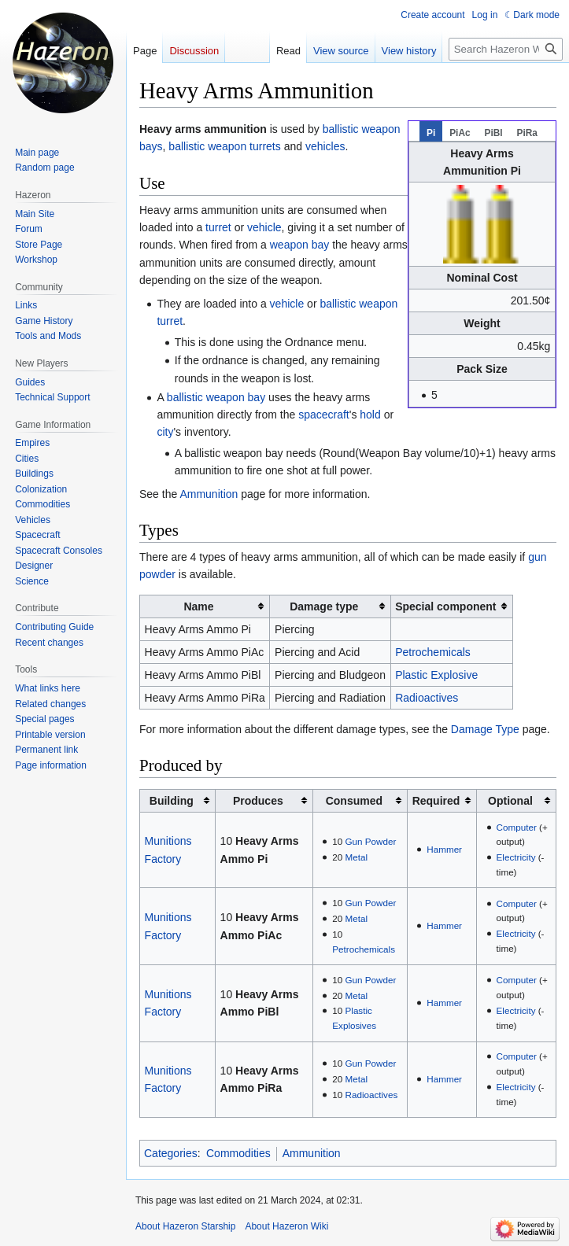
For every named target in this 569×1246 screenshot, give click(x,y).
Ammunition (208, 494)
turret (218, 227)
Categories (171, 1153)
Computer (517, 827)
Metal (356, 857)
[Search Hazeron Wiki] (506, 49)
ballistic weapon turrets (224, 146)
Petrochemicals (433, 652)
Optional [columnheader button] (510, 800)
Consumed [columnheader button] (354, 800)
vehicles (325, 146)
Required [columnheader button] (436, 800)
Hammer (444, 849)
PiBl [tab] (493, 132)
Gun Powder (371, 841)
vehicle (264, 227)
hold (370, 414)
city (165, 432)
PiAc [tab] (459, 132)
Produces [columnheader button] (258, 800)
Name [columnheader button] (198, 606)
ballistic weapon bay (216, 397)
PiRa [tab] (526, 132)
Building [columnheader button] (172, 800)
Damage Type (485, 729)
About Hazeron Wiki (286, 1226)
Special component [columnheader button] (445, 606)
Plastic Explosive (436, 675)
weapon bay (300, 244)
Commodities (238, 1153)
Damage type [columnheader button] (324, 606)
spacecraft (323, 414)
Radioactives (426, 697)
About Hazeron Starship (185, 1226)
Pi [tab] (431, 132)
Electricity (516, 857)
